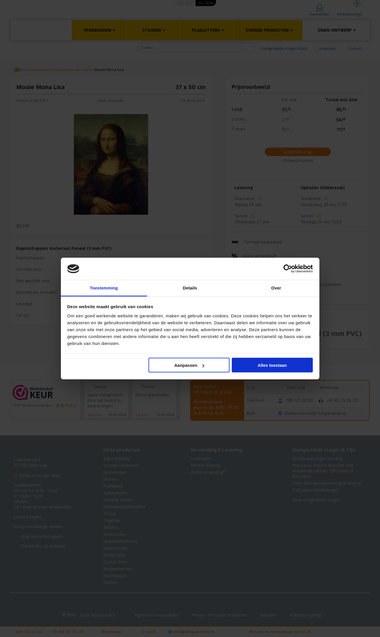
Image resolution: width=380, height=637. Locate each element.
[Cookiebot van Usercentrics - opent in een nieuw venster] (288, 268)
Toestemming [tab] (104, 287)
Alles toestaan (272, 365)
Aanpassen (189, 365)
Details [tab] (190, 287)
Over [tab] (276, 287)
